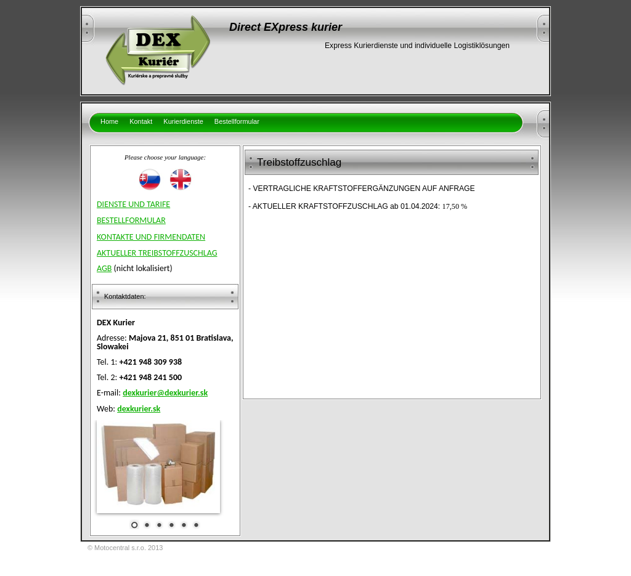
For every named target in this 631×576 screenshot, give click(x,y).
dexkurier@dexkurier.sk (165, 392)
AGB (104, 268)
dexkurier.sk (138, 409)
